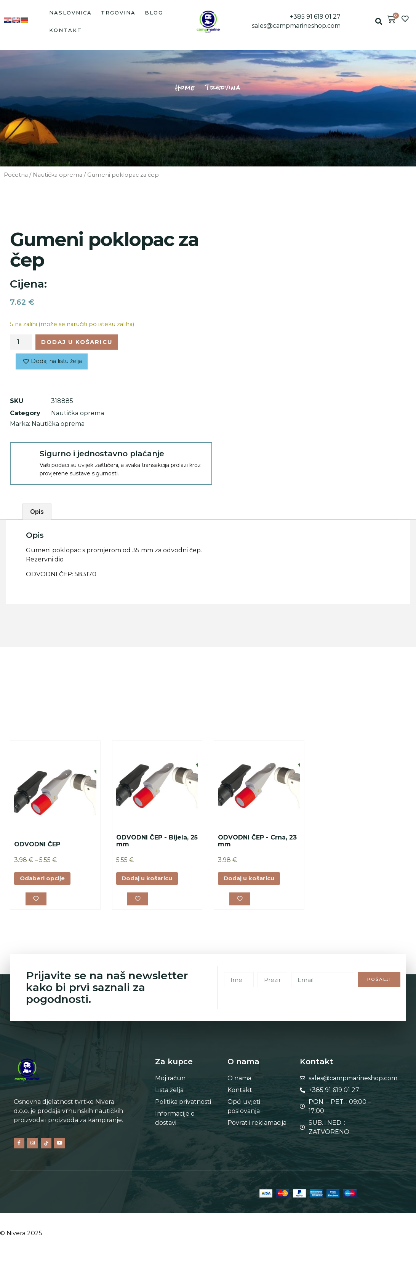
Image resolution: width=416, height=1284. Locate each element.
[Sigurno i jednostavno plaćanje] (24, 458)
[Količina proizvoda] (21, 342)
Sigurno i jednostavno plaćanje (102, 455)
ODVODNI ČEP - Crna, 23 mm (257, 843)
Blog (154, 13)
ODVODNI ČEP (37, 846)
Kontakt (65, 30)
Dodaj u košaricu (81, 342)
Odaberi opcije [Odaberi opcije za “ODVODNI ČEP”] (44, 880)
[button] (378, 21)
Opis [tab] (37, 514)
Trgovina (118, 13)
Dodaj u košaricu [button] (150, 880)
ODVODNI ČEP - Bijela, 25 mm (157, 843)
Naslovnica (70, 13)
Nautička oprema (57, 174)
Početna (16, 174)
